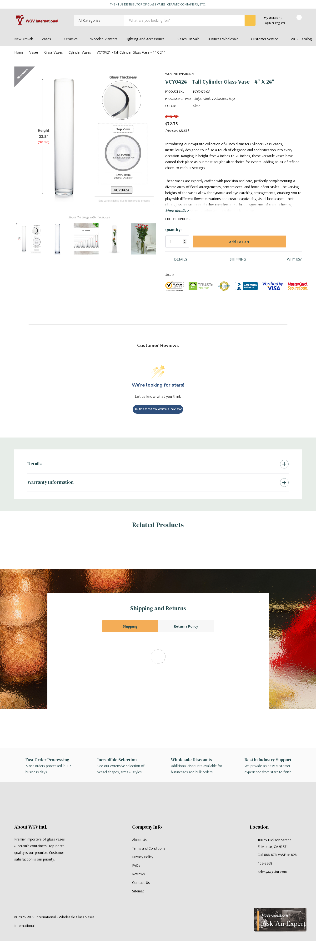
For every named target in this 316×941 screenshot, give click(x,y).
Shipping (130, 626)
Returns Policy (186, 626)
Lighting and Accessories (145, 38)
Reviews (138, 873)
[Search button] (250, 20)
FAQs (136, 865)
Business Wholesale (223, 38)
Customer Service (264, 38)
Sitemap (138, 891)
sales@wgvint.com (272, 871)
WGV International (180, 74)
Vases (46, 38)
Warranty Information (50, 482)
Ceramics (71, 38)
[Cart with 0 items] (295, 20)
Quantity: (173, 229)
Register (280, 23)
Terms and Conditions (148, 848)
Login (267, 23)
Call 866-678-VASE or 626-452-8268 (278, 859)
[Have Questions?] (280, 919)
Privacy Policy (142, 856)
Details (34, 463)
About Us (139, 839)
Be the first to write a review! (158, 409)
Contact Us (141, 882)
